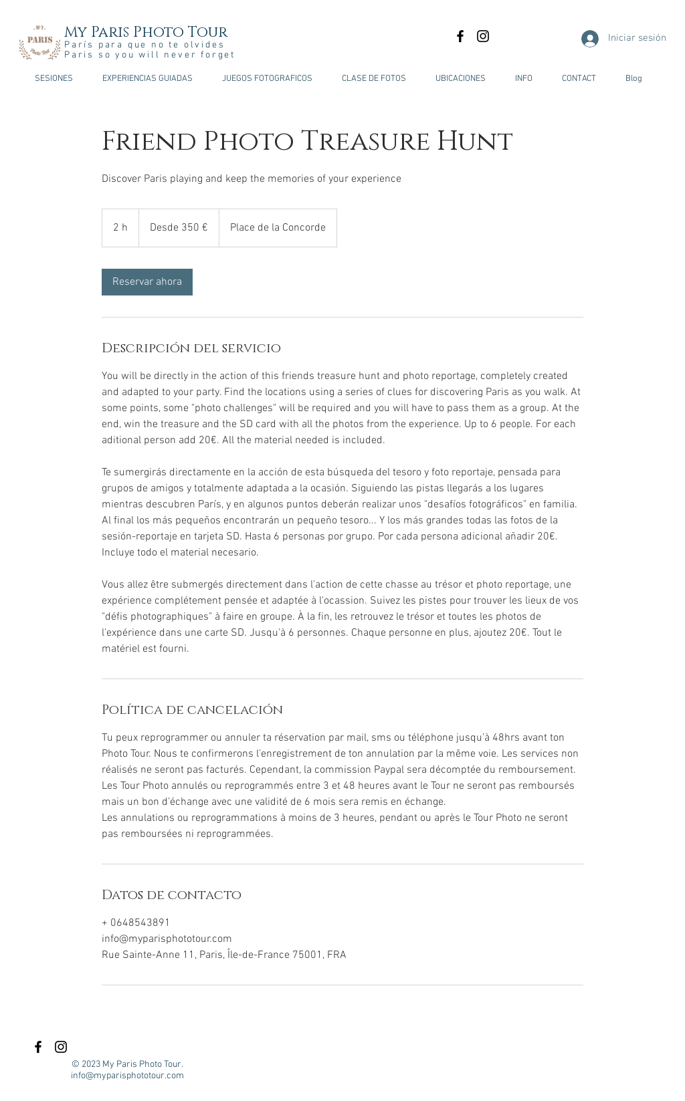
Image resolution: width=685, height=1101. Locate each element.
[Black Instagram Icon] (483, 36)
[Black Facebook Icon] (460, 36)
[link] (147, 282)
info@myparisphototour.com (127, 1076)
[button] (53, 79)
